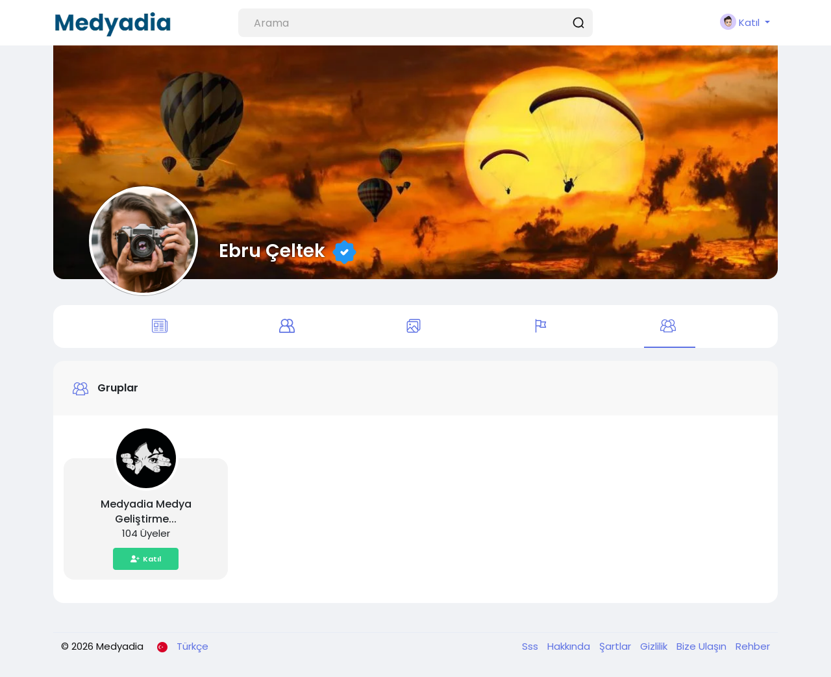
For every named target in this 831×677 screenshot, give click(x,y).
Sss (531, 646)
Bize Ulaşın (702, 646)
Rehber (753, 646)
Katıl (145, 559)
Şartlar (616, 646)
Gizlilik (655, 646)
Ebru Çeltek (272, 251)
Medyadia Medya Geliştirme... (146, 511)
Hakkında (570, 646)
